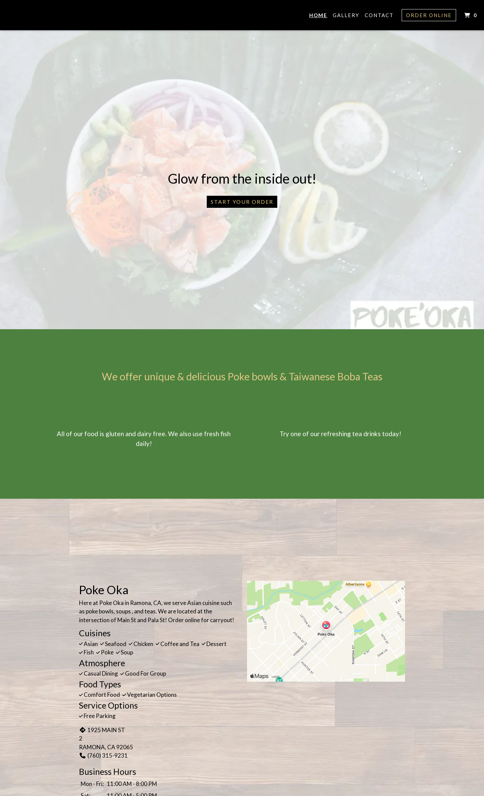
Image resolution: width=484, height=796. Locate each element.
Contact (379, 15)
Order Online (429, 15)
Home (318, 15)
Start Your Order (242, 201)
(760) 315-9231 (103, 755)
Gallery (346, 15)
